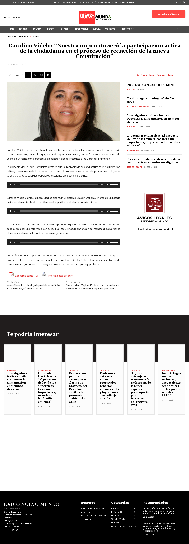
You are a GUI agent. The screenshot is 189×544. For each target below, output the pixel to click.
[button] (178, 29)
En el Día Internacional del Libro (150, 85)
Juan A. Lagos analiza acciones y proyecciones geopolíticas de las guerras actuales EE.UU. (172, 384)
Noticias (36, 36)
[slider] (59, 184)
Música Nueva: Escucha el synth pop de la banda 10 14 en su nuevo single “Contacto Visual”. (33, 287)
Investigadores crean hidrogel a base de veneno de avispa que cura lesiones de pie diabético (159, 511)
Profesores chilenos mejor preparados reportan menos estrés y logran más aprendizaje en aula (109, 386)
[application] (63, 185)
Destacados (23, 36)
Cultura (131, 89)
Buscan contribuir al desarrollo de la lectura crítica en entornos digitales (153, 160)
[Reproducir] (10, 184)
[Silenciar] (108, 184)
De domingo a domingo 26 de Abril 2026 (152, 100)
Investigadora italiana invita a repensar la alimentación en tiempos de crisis (153, 118)
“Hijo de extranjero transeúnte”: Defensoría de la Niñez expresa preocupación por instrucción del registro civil (141, 389)
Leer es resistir (134, 166)
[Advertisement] (94, 435)
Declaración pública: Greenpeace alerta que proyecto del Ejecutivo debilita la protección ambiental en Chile (78, 388)
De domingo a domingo (138, 106)
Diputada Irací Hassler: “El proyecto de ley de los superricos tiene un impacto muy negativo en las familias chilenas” (153, 140)
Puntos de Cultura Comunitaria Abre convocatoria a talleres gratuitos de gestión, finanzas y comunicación (159, 527)
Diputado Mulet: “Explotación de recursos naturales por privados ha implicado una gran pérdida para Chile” (92, 287)
